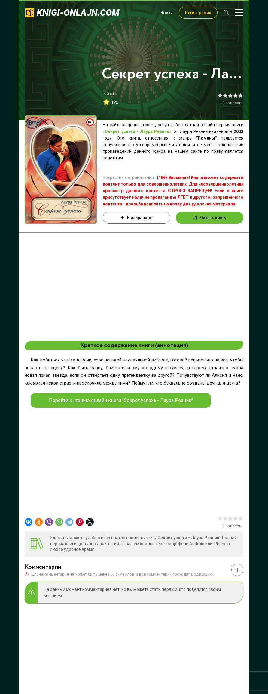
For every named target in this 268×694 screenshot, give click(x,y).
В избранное (136, 217)
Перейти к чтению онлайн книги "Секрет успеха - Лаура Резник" (121, 400)
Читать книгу (209, 217)
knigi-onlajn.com (78, 12)
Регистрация (198, 12)
